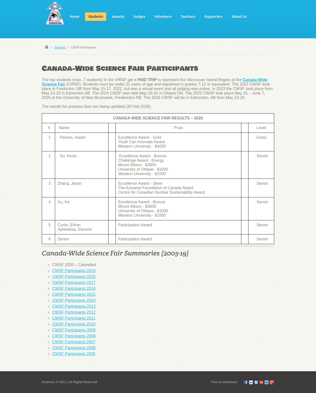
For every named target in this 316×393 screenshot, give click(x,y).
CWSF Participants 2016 (73, 288)
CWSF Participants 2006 (73, 348)
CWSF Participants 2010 (73, 324)
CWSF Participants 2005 (73, 354)
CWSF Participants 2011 (73, 318)
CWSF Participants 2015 (73, 294)
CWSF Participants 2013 (73, 306)
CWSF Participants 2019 (73, 271)
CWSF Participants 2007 (73, 342)
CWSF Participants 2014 (73, 300)
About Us (239, 17)
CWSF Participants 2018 (73, 277)
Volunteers (163, 17)
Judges (139, 17)
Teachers (188, 17)
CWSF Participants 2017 (73, 282)
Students (95, 17)
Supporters (213, 17)
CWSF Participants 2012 (73, 312)
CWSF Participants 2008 (73, 336)
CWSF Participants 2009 (73, 330)
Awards (118, 17)
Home (75, 17)
